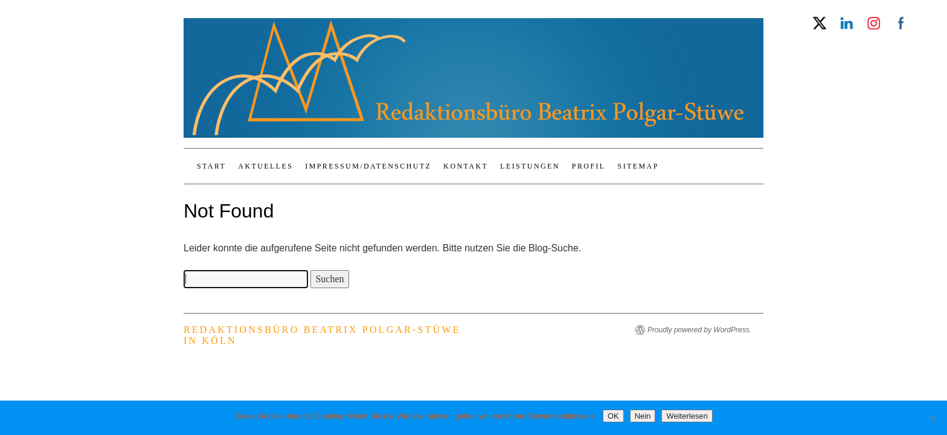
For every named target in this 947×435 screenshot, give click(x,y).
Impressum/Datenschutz (368, 166)
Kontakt (465, 166)
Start (211, 166)
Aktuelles (265, 166)
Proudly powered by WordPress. (699, 330)
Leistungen (530, 166)
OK (613, 415)
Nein (643, 415)
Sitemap (638, 166)
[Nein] (932, 418)
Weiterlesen (686, 415)
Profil (589, 166)
